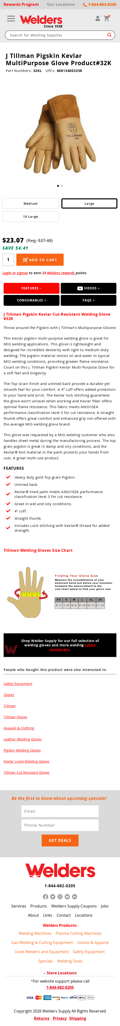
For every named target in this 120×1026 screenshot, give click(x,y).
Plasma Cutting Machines (78, 933)
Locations (84, 915)
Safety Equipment (18, 683)
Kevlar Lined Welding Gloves (26, 761)
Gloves (9, 694)
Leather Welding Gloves (23, 739)
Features (30, 288)
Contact (64, 915)
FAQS (87, 300)
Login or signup (15, 272)
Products (38, 906)
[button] (58, 186)
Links (47, 915)
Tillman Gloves (15, 717)
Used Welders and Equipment (42, 951)
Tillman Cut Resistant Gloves (27, 772)
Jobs (105, 906)
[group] (60, 130)
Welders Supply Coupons (74, 906)
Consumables (30, 300)
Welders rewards (61, 272)
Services (18, 906)
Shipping (77, 1018)
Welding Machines (35, 933)
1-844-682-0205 (60, 885)
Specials (45, 961)
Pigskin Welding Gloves (22, 750)
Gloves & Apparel (93, 942)
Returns (41, 1018)
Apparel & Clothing (19, 728)
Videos (87, 288)
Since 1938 (53, 26)
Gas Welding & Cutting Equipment (42, 942)
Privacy (60, 1018)
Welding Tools (69, 961)
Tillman (10, 706)
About (33, 915)
